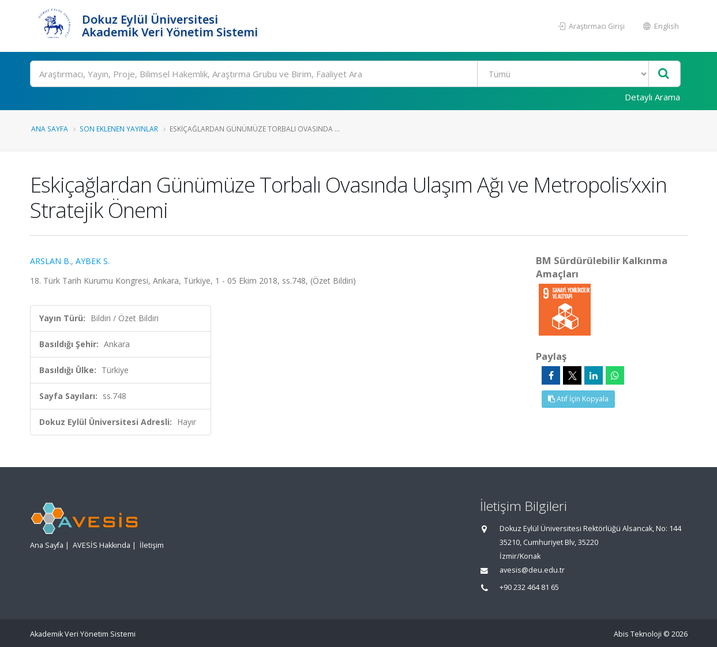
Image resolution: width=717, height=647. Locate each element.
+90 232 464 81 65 (529, 587)
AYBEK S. (93, 260)
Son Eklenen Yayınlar (119, 128)
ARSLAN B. (50, 260)
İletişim (152, 545)
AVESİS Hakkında (101, 545)
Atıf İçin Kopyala (578, 399)
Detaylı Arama (652, 97)
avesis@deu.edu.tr (532, 570)
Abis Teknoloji (638, 634)
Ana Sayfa (49, 128)
